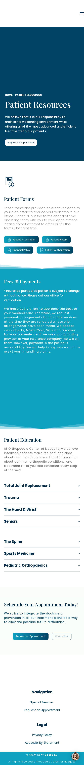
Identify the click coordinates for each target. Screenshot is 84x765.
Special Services (42, 702)
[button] (21, 142)
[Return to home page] (41, 13)
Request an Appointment (42, 710)
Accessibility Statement (42, 743)
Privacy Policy (42, 735)
